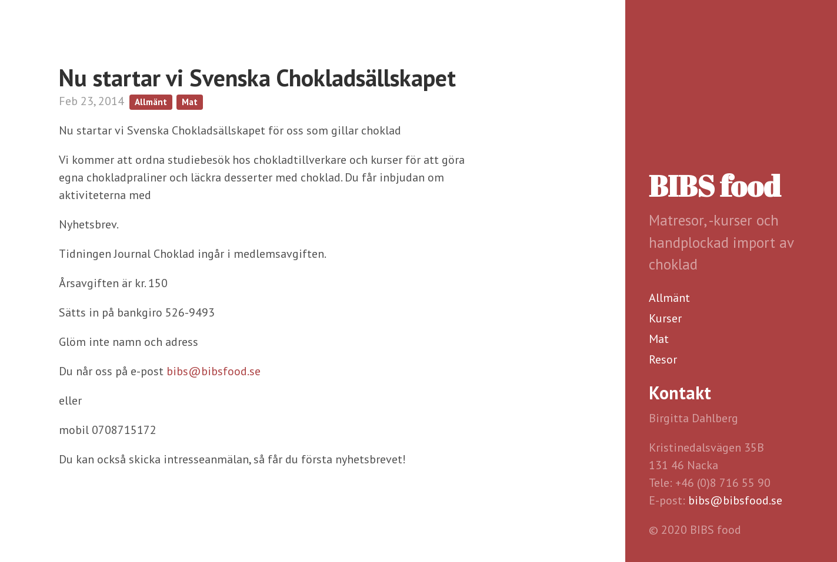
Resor (663, 359)
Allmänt (669, 297)
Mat (659, 338)
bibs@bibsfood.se (735, 500)
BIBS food (715, 186)
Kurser (665, 318)
